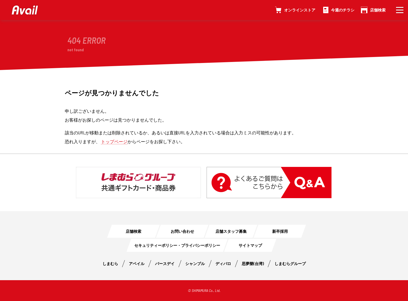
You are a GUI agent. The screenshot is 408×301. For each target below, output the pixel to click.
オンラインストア (299, 10)
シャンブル (195, 263)
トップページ (114, 141)
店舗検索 (378, 10)
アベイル (136, 263)
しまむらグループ (290, 263)
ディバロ (223, 263)
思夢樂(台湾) (253, 263)
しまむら (110, 263)
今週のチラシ (342, 10)
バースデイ (165, 263)
